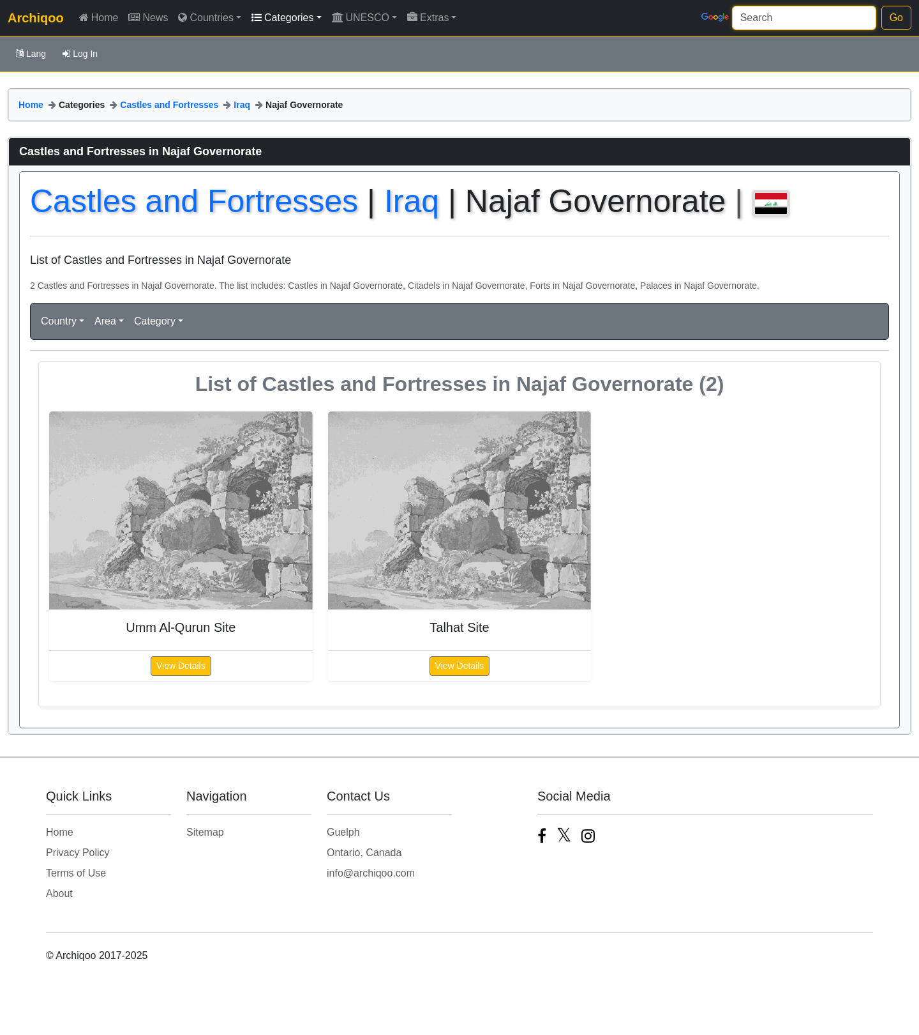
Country (59, 321)
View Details (180, 666)
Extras (428, 17)
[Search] (804, 18)
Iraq (242, 105)
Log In (80, 54)
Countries (205, 17)
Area (105, 321)
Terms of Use (76, 873)
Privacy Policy (78, 852)
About (59, 893)
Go (896, 17)
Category (155, 321)
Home (99, 17)
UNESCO (360, 17)
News (148, 17)
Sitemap (205, 832)
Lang (31, 54)
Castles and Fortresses (169, 105)
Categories (282, 17)
